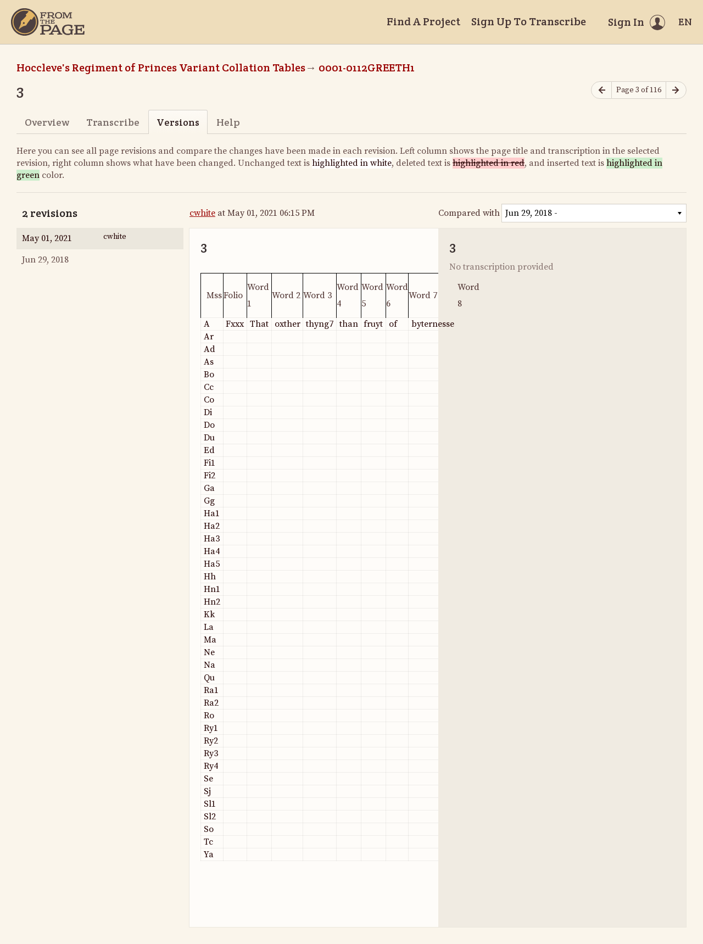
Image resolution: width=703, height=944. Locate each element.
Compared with (469, 213)
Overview (47, 122)
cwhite (202, 213)
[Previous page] (601, 90)
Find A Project (423, 21)
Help (228, 122)
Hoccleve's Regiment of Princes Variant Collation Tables (160, 67)
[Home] (48, 22)
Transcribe (113, 122)
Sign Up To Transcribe (528, 21)
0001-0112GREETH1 (367, 67)
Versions (178, 122)
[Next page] (676, 90)
